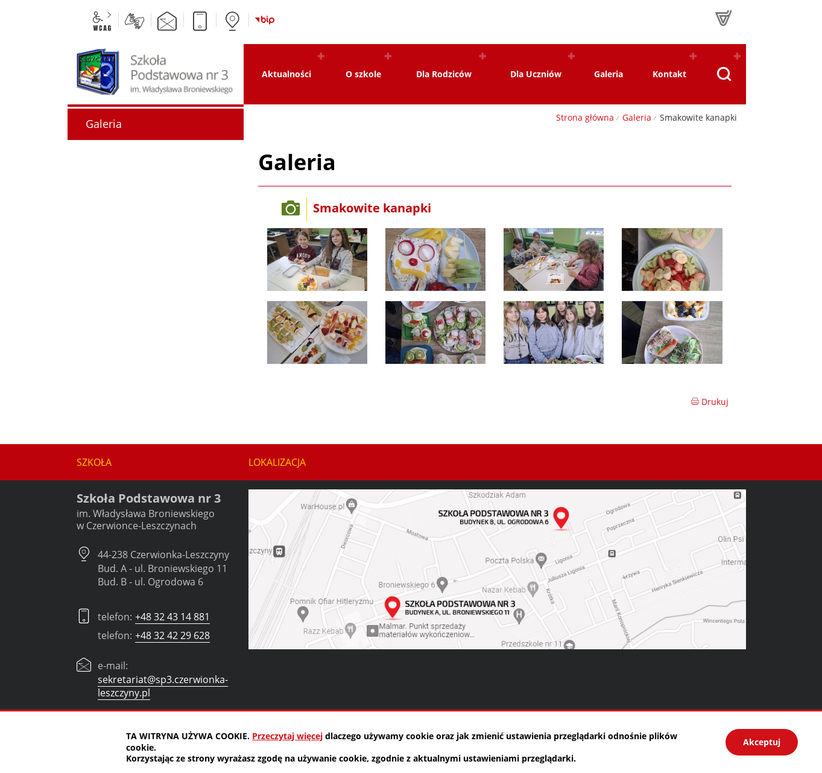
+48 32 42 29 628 (172, 635)
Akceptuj (761, 742)
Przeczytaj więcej (287, 736)
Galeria (636, 117)
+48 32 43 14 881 (172, 616)
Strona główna (585, 117)
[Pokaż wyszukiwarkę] (724, 74)
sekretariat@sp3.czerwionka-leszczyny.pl (163, 686)
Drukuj (710, 401)
